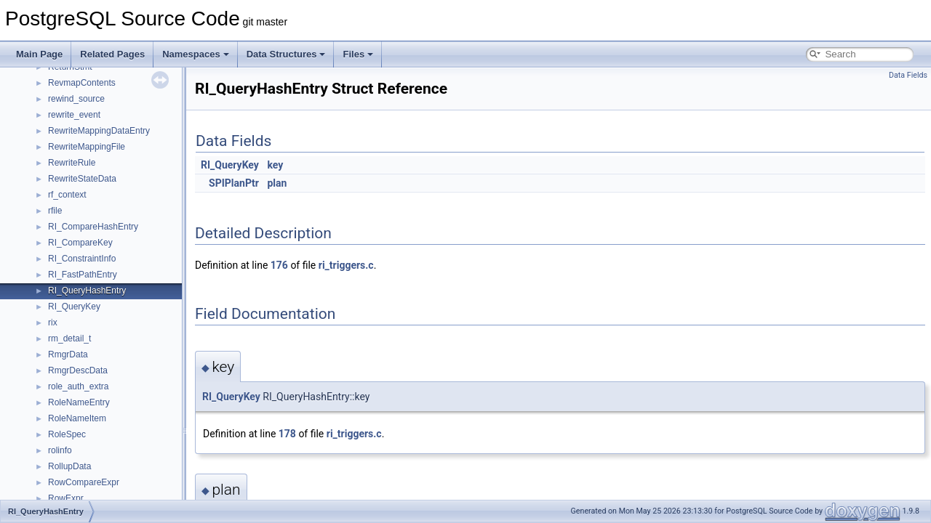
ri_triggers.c (346, 265)
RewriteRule (71, 163)
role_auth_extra (78, 386)
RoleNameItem (77, 418)
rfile (55, 211)
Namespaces (195, 54)
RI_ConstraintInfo (82, 259)
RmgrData (68, 354)
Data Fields (908, 75)
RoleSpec (67, 434)
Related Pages (112, 54)
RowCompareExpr (83, 482)
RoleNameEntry (79, 402)
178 (287, 433)
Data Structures (286, 54)
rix (52, 322)
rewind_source (76, 99)
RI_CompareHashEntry (93, 227)
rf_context (67, 195)
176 (279, 265)
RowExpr (66, 498)
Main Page (39, 54)
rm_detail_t (69, 338)
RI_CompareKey (80, 243)
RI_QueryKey (74, 306)
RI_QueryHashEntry (87, 290)
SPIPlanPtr (234, 183)
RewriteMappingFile (86, 147)
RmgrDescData (78, 370)
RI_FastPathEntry (82, 274)
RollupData (69, 466)
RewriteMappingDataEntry (99, 131)
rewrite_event (74, 115)
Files (358, 54)
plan (277, 183)
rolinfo (60, 450)
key (275, 165)
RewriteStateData (82, 179)
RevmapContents (82, 83)
